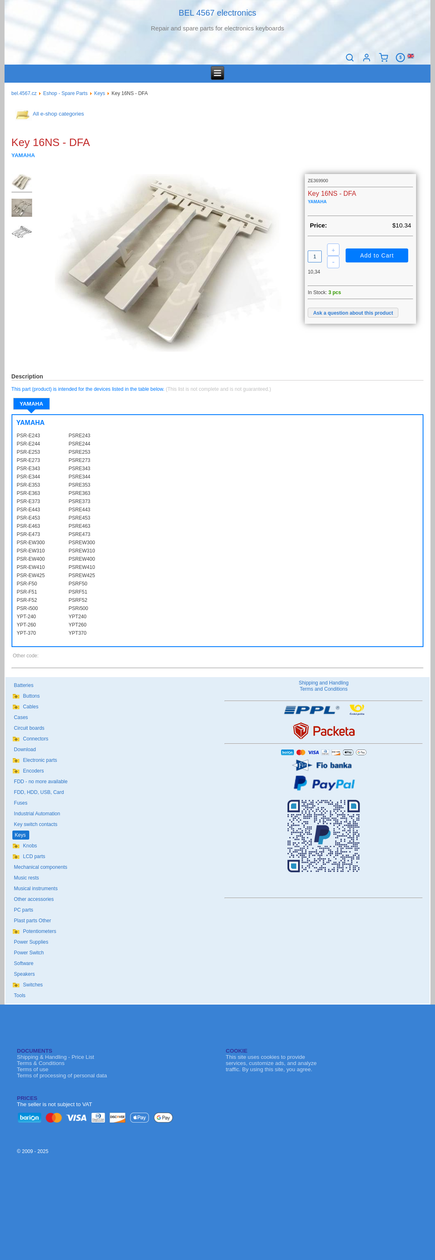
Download (25, 749)
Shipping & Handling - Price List (55, 1057)
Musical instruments (36, 888)
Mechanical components (40, 867)
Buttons (31, 696)
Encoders (33, 771)
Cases (21, 717)
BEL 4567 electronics (217, 12)
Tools (20, 995)
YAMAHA (31, 404)
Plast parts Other (32, 921)
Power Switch (29, 953)
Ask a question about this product (353, 313)
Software (23, 963)
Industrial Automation (37, 814)
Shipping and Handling (323, 683)
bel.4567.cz (24, 93)
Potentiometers (39, 931)
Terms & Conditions (41, 1063)
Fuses (21, 803)
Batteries (23, 685)
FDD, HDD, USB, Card (39, 792)
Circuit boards (29, 728)
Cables (30, 707)
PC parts (23, 910)
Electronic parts (40, 760)
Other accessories (34, 899)
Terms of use (32, 1069)
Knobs (30, 846)
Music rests (26, 878)
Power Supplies (31, 942)
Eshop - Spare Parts (65, 93)
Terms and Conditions (324, 689)
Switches (33, 985)
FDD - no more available (41, 781)
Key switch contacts (35, 824)
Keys (99, 93)
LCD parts (34, 856)
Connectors (35, 739)
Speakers (24, 974)
